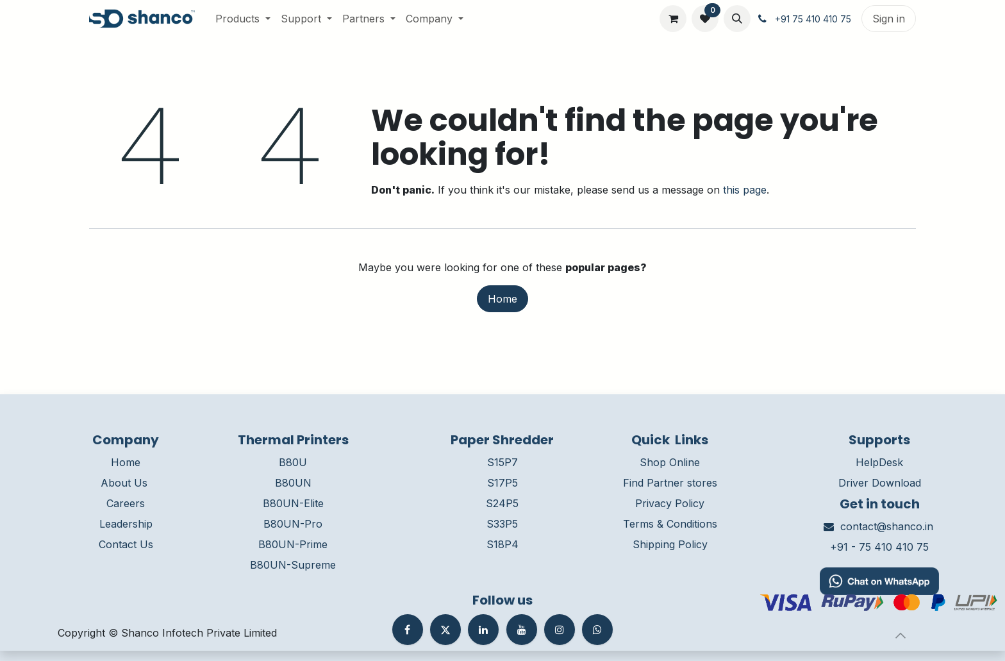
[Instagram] (559, 629)
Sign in (888, 18)
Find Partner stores (670, 482)
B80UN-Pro (292, 523)
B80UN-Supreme (293, 564)
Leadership (126, 523)
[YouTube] (521, 629)
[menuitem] (243, 18)
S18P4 (502, 544)
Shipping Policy (670, 544)
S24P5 (502, 503)
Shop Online (670, 462)
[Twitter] (445, 629)
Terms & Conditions (670, 523)
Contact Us (126, 544)
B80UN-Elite (293, 503)
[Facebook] (407, 629)
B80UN (293, 482)
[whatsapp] (597, 629)
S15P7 (502, 462)
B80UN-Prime (293, 544)
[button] (737, 18)
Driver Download (879, 482)
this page (745, 189)
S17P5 (502, 482)
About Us (124, 482)
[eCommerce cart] (673, 18)
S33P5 (502, 523)
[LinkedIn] (483, 629)
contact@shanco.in (886, 526)
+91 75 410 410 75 (813, 18)
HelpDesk (879, 462)
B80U (293, 462)
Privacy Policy (669, 503)
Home (502, 298)
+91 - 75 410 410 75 (879, 546)
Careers (125, 503)
